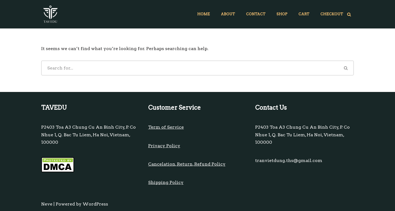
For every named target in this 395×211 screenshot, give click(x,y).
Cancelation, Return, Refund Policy (186, 164)
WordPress (95, 204)
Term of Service (166, 127)
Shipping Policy (166, 182)
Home (203, 14)
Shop (281, 14)
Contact (256, 14)
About (228, 14)
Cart (303, 14)
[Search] (349, 14)
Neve (46, 204)
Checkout (331, 14)
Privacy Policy (164, 145)
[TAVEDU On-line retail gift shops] (50, 14)
